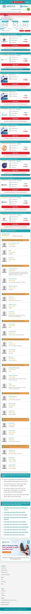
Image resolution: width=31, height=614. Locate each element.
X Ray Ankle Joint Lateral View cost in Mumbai (15, 529)
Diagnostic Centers (5, 602)
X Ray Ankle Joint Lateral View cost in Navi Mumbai (16, 527)
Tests (5, 11)
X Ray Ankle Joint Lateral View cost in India (14, 534)
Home (1, 11)
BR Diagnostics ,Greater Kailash (9, 142)
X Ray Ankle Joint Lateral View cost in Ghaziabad (15, 514)
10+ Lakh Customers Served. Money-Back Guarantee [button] (15, 14)
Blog (2, 583)
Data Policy (3, 568)
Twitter (2, 593)
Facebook (3, 590)
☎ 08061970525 (18, 2)
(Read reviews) (18, 55)
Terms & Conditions (5, 574)
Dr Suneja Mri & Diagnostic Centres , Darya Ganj (13, 213)
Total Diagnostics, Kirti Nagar (8, 34)
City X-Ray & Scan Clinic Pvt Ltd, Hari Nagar (12, 195)
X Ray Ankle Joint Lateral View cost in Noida (14, 512)
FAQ (2, 579)
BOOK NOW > (16, 45)
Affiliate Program (5, 604)
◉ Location (22, 30)
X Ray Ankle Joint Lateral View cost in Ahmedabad (16, 532)
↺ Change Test (27, 30)
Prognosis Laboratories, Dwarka (9, 159)
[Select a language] (27, 2)
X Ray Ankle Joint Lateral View (12, 11)
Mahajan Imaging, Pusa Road (8, 53)
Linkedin (3, 595)
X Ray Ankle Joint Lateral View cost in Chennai (15, 521)
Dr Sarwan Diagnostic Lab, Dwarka (10, 107)
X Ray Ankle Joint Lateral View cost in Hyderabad (15, 524)
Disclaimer (3, 581)
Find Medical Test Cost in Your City (8, 600)
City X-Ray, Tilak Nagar (7, 178)
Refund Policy (4, 570)
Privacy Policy (4, 572)
